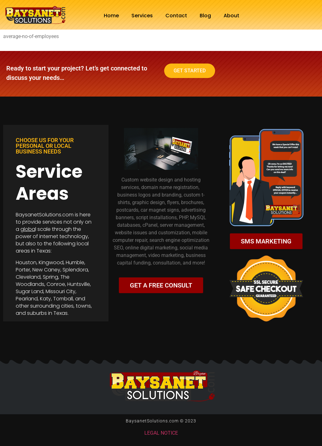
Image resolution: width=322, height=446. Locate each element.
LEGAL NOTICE (161, 433)
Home (111, 15)
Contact (176, 15)
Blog (205, 15)
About (231, 15)
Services (142, 15)
